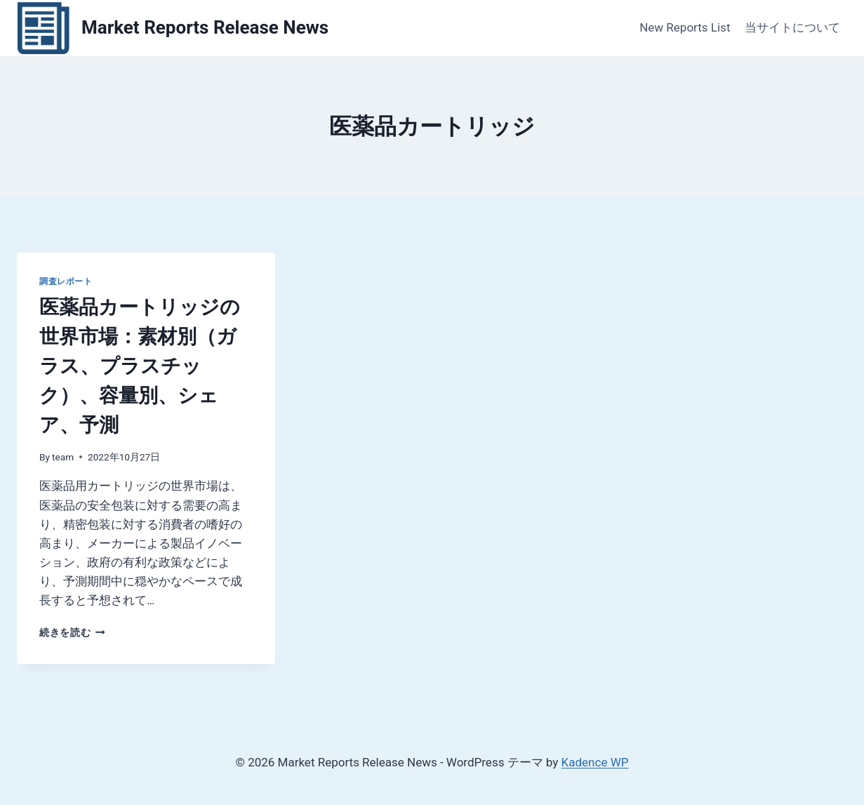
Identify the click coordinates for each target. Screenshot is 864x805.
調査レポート (66, 281)
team (63, 457)
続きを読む (72, 632)
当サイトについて (792, 27)
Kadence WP (595, 762)
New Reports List (684, 27)
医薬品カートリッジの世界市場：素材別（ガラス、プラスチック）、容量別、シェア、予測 (139, 366)
